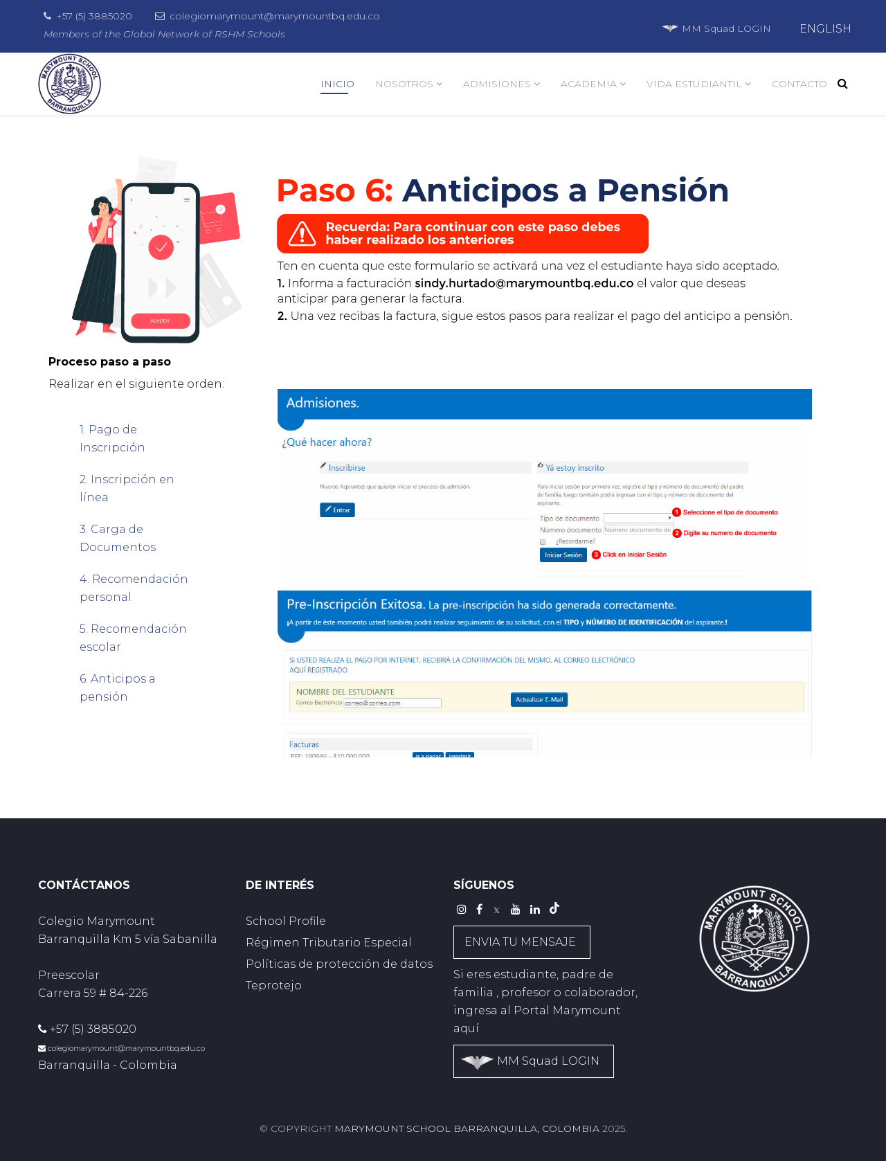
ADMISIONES (497, 84)
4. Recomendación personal (134, 588)
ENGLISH (825, 28)
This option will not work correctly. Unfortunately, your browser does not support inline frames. (544, 563)
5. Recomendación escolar (133, 638)
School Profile (286, 921)
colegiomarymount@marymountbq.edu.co (275, 16)
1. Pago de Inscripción (112, 438)
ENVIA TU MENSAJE (520, 941)
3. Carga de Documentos (118, 538)
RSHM (229, 34)
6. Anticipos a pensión (118, 687)
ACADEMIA (589, 84)
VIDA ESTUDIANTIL (694, 84)
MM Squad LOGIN (716, 28)
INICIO (337, 84)
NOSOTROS (404, 84)
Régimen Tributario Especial (329, 942)
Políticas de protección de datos (339, 964)
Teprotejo (274, 985)
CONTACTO (799, 84)
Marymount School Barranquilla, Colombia (466, 1128)
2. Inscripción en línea (127, 488)
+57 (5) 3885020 (94, 16)
